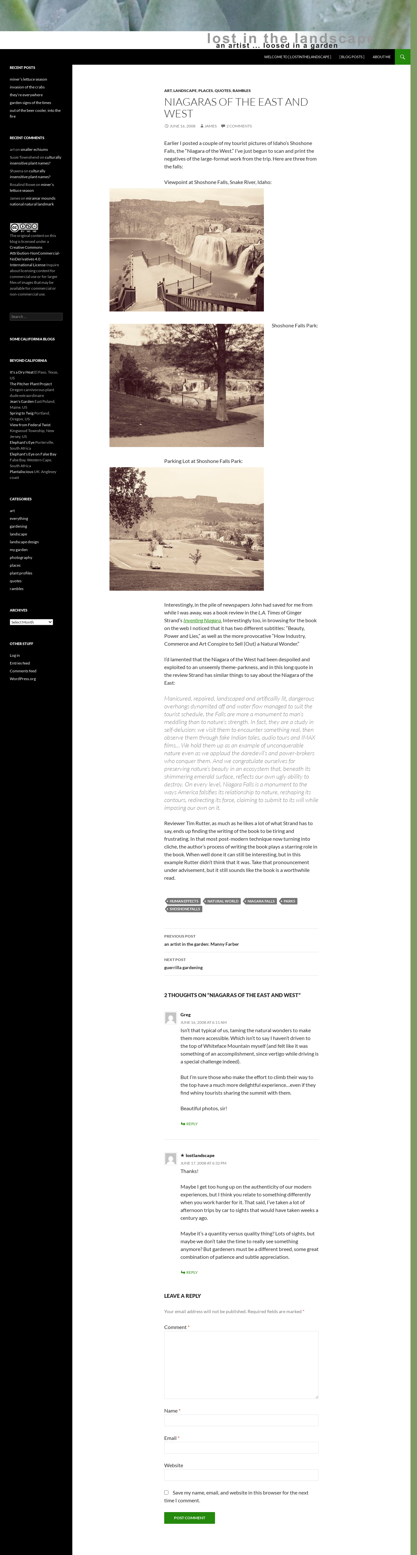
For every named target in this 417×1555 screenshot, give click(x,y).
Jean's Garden (22, 401)
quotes (223, 90)
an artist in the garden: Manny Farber (241, 939)
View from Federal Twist (30, 424)
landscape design (24, 541)
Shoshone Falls (185, 909)
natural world (223, 901)
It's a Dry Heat (22, 372)
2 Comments (239, 126)
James (211, 126)
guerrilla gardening (241, 963)
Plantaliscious (21, 471)
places (205, 90)
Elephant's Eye (22, 442)
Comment (177, 1327)
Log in (15, 655)
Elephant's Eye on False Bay (33, 454)
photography (21, 557)
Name (172, 1410)
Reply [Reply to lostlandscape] (192, 1272)
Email (172, 1438)
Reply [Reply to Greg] (192, 1123)
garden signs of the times (30, 102)
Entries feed (20, 663)
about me (382, 57)
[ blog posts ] (351, 57)
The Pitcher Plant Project (31, 383)
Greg (185, 1014)
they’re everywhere (26, 94)
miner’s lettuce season (28, 79)
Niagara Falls (261, 901)
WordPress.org (23, 678)
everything (19, 518)
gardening (18, 526)
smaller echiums (34, 149)
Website (173, 1465)
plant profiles (21, 573)
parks (289, 901)
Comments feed (23, 670)
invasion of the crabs (27, 87)
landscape (185, 90)
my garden (19, 549)
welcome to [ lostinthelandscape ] (297, 57)
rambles (242, 90)
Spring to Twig (22, 413)
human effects (184, 901)
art (168, 90)
